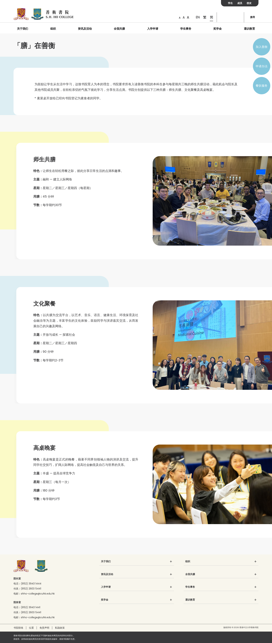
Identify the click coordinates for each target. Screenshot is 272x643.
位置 (31, 627)
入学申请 (152, 29)
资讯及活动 (85, 29)
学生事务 (185, 29)
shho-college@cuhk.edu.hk (38, 593)
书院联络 (18, 627)
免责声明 (44, 627)
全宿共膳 (119, 29)
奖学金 (217, 29)
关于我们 (22, 29)
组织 (53, 29)
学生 (230, 3)
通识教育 (249, 29)
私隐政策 (60, 627)
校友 (249, 3)
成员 (239, 3)
